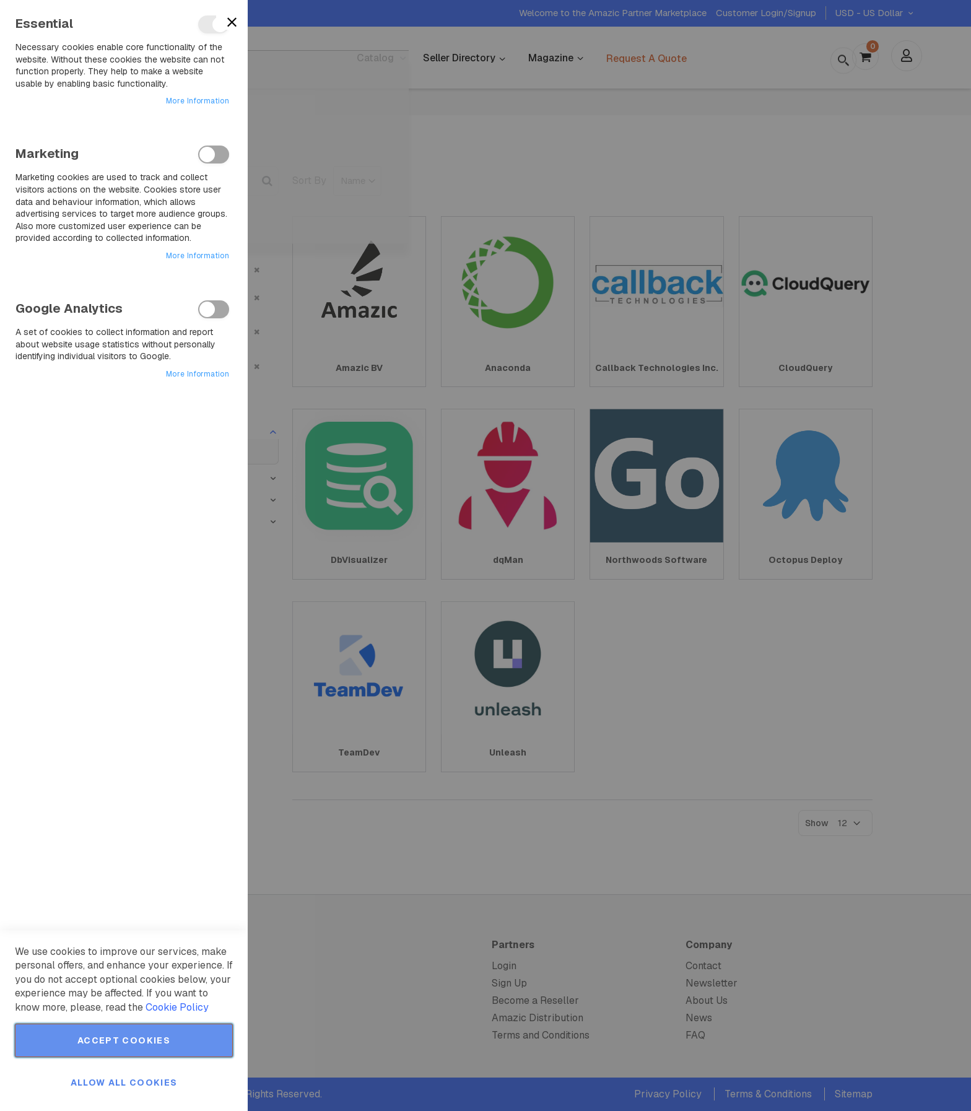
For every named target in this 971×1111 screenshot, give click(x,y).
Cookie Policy (177, 1007)
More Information (197, 101)
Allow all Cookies (124, 1082)
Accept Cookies (123, 1040)
